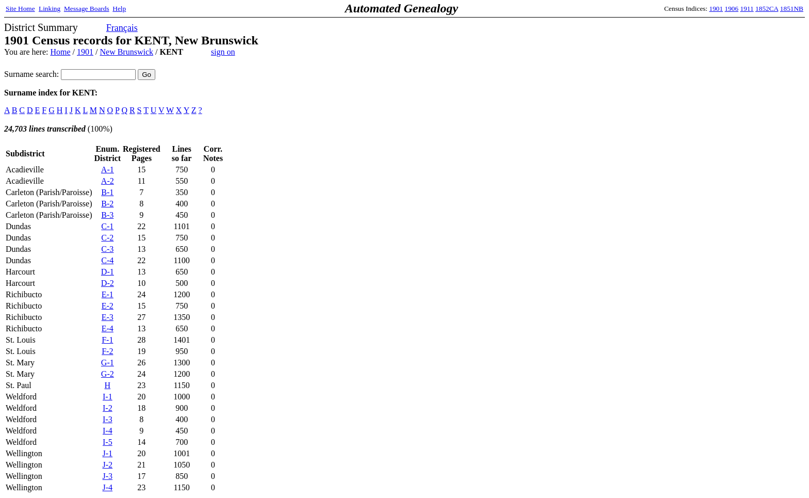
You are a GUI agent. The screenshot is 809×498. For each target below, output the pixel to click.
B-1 (107, 192)
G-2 (107, 374)
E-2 (108, 305)
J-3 (108, 476)
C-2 (107, 237)
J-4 (108, 487)
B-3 (107, 215)
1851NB (791, 8)
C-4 (107, 260)
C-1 (107, 226)
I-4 (107, 430)
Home (60, 51)
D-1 (107, 271)
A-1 (107, 169)
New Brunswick (126, 51)
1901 (716, 8)
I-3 (107, 419)
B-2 (107, 203)
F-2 (107, 351)
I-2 (107, 408)
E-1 (108, 294)
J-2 (108, 464)
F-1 (107, 339)
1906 (732, 8)
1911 (747, 8)
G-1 (107, 362)
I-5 (107, 442)
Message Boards (86, 8)
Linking (49, 8)
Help (119, 8)
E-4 (108, 328)
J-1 (108, 453)
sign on (223, 51)
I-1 (107, 396)
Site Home (20, 8)
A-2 (107, 180)
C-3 (107, 249)
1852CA (766, 8)
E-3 (108, 317)
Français (122, 28)
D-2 (107, 283)
